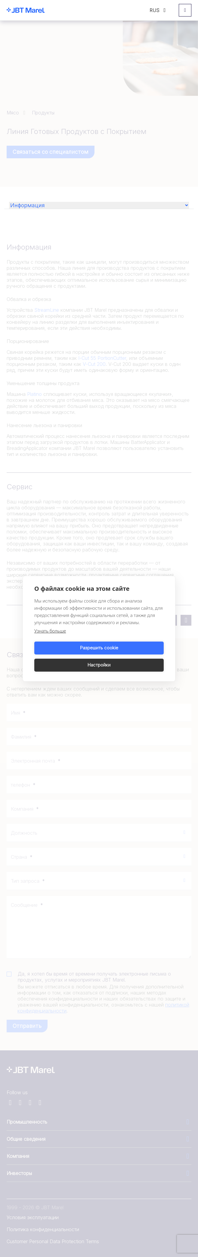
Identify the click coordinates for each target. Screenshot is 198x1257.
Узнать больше (50, 639)
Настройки (132, 656)
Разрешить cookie (66, 656)
